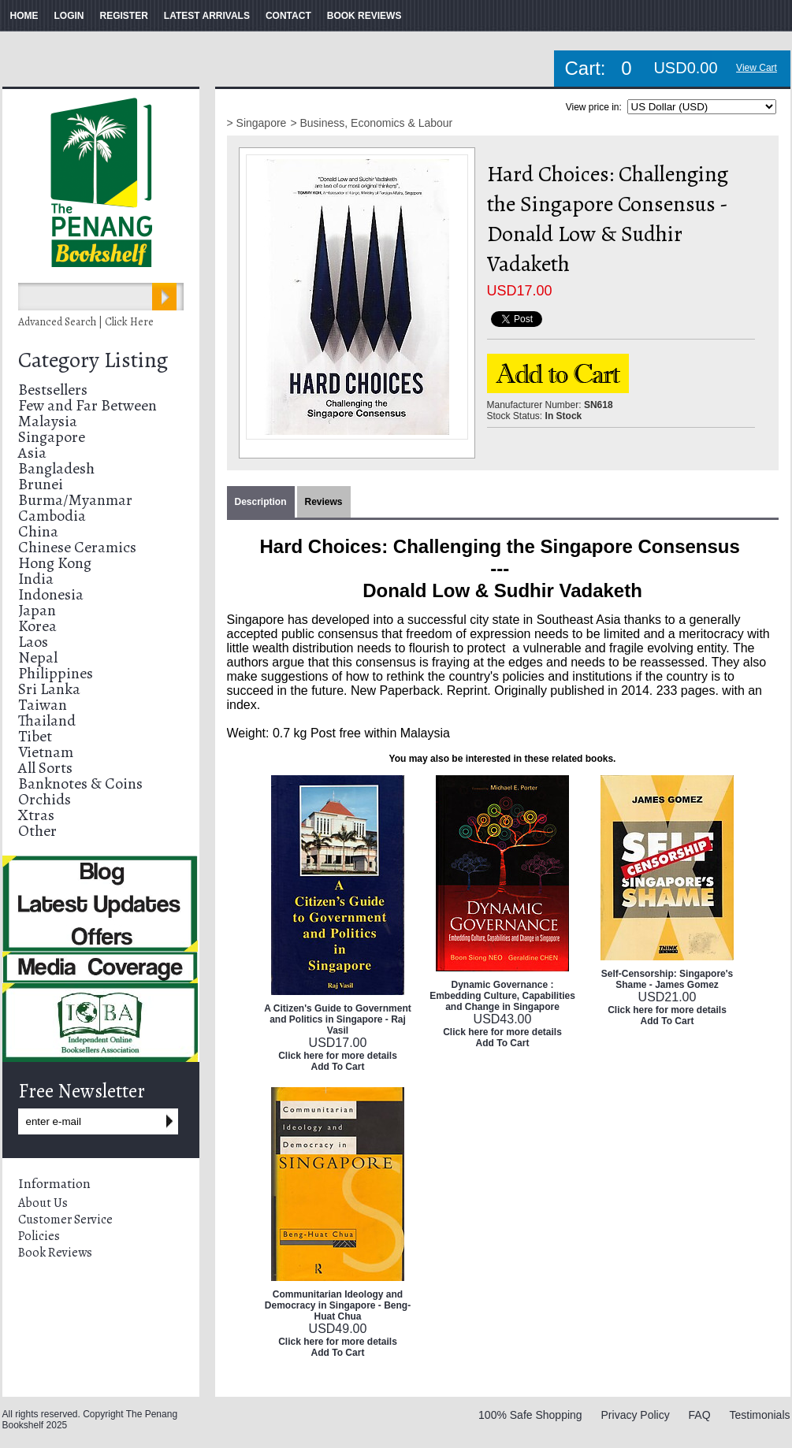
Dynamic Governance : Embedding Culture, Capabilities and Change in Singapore (502, 995)
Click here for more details (337, 1055)
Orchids (44, 799)
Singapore (51, 436)
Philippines (55, 673)
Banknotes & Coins (80, 783)
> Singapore (257, 123)
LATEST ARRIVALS (207, 15)
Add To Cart (338, 1066)
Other (37, 830)
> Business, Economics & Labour (371, 123)
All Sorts (45, 767)
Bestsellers (52, 389)
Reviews (324, 501)
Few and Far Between (87, 405)
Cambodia (52, 515)
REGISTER (124, 15)
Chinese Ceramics (77, 547)
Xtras (36, 815)
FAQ (700, 1415)
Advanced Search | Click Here (86, 321)
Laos (33, 641)
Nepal (38, 657)
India (36, 578)
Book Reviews (55, 1252)
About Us (43, 1203)
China (38, 531)
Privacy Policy (635, 1415)
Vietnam (45, 752)
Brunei (40, 484)
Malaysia (47, 421)
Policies (39, 1236)
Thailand (47, 720)
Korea (37, 626)
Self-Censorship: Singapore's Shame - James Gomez (667, 979)
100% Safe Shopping (530, 1415)
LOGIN (69, 15)
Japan (37, 610)
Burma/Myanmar (75, 500)
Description (261, 501)
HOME (24, 15)
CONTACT (288, 15)
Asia (32, 452)
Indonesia (51, 594)
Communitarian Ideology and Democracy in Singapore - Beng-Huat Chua (338, 1305)
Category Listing (93, 360)
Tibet (35, 736)
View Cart (756, 67)
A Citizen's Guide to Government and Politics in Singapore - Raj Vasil (337, 1019)
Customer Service (65, 1219)
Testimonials (759, 1415)
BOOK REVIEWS (364, 15)
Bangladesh (56, 468)
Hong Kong (54, 563)
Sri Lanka (49, 689)
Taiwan (42, 704)
